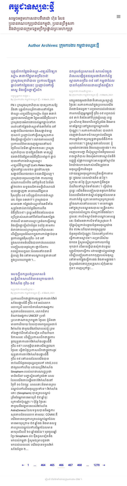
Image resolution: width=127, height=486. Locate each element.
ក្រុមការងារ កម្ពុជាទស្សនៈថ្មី (79, 45)
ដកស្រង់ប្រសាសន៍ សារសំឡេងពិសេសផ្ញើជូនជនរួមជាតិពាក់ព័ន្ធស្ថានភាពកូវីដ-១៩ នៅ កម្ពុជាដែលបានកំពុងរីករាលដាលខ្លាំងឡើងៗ (92, 78)
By (25, 99)
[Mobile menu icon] (118, 16)
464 (43, 465)
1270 (97, 465)
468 (79, 465)
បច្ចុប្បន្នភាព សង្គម (19, 96)
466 (61, 465)
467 (70, 465)
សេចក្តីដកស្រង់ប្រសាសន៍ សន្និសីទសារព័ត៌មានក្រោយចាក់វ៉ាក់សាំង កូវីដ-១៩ (32, 279)
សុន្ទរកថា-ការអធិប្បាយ (80, 91)
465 (52, 465)
